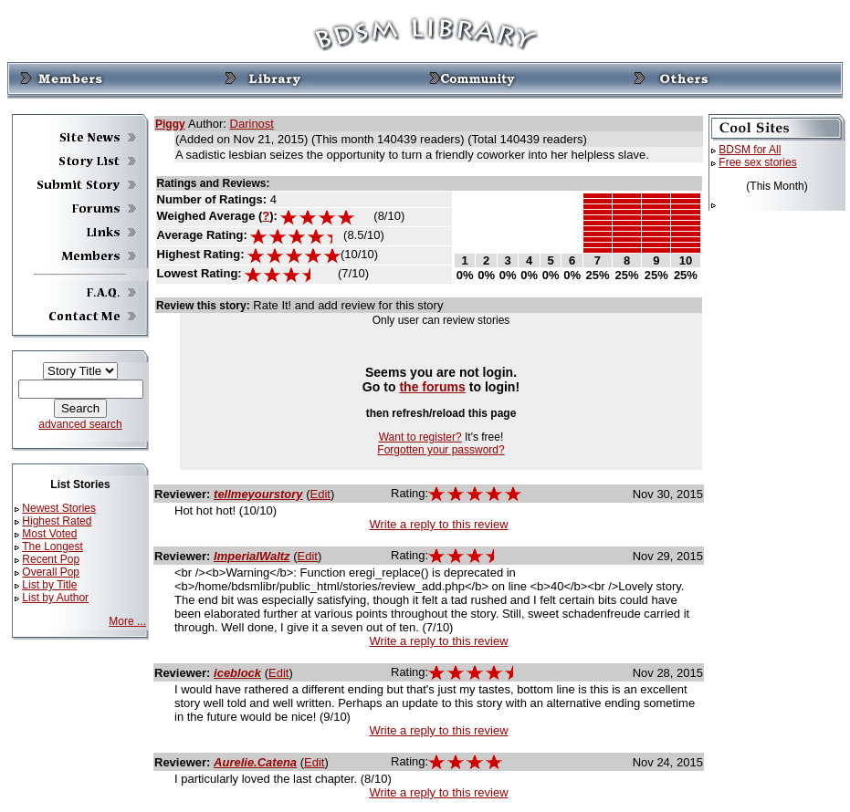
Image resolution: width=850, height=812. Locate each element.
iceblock (237, 673)
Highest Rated (56, 521)
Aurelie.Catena (255, 762)
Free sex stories (757, 162)
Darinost (252, 123)
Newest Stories (59, 508)
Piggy (170, 124)
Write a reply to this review (438, 524)
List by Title (49, 584)
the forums (432, 387)
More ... (127, 621)
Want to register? (420, 437)
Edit (320, 494)
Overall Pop (50, 572)
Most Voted (49, 533)
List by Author (55, 597)
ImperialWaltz (252, 556)
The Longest (52, 546)
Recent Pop (50, 559)
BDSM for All (750, 149)
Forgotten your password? (440, 449)
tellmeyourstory (258, 494)
